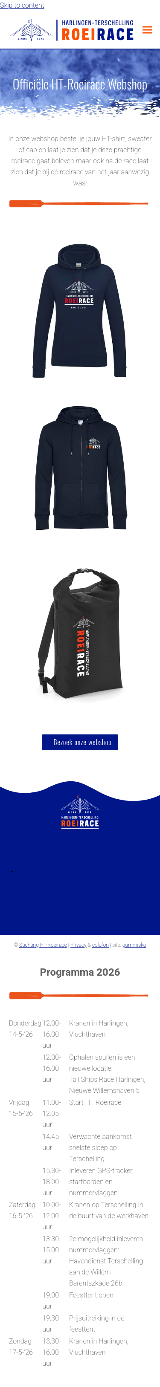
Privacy (78, 945)
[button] (147, 30)
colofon (100, 945)
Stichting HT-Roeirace (43, 945)
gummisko (134, 945)
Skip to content (22, 5)
